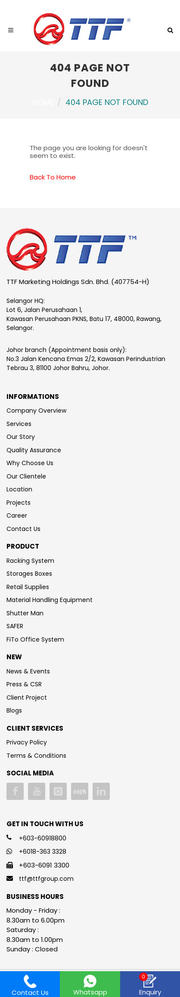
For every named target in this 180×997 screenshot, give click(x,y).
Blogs (14, 710)
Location (19, 489)
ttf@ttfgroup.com (46, 878)
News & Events (28, 671)
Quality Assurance (33, 450)
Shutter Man (24, 613)
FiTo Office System (35, 639)
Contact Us (23, 529)
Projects (18, 502)
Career (16, 515)
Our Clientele (26, 476)
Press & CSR (24, 684)
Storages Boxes (29, 573)
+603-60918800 (42, 838)
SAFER (14, 626)
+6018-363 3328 (42, 851)
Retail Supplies (27, 587)
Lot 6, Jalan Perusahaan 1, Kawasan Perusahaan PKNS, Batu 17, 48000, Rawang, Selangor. (83, 319)
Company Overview (36, 410)
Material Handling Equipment (49, 600)
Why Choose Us (29, 463)
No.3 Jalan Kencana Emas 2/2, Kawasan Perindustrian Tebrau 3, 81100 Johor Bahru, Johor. (85, 363)
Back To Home (53, 177)
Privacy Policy (26, 742)
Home (43, 102)
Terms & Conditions (36, 755)
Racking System (30, 560)
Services (18, 424)
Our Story (20, 436)
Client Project (26, 697)
